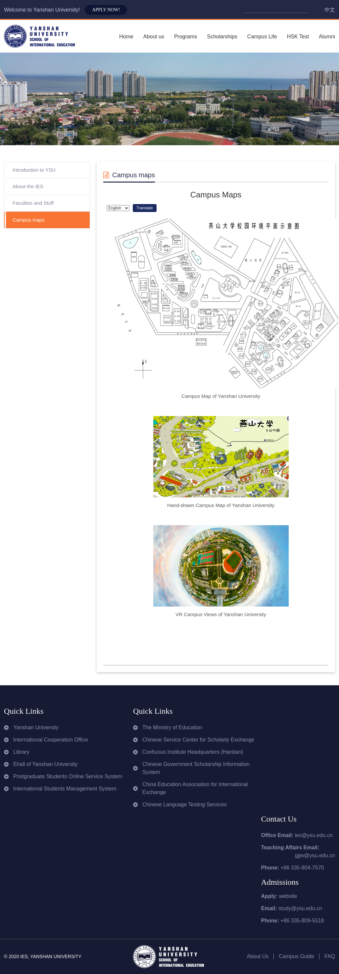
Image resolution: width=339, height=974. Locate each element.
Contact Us (279, 819)
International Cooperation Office (50, 739)
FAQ (329, 956)
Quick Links (23, 711)
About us (153, 36)
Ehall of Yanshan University (45, 764)
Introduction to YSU (34, 170)
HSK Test (298, 36)
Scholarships (222, 36)
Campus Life (262, 36)
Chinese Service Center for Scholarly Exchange (198, 739)
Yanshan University (36, 727)
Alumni (327, 36)
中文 (329, 10)
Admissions (280, 882)
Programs (185, 36)
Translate (144, 208)
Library (21, 752)
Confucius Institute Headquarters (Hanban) (192, 752)
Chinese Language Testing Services (184, 804)
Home (126, 36)
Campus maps (29, 220)
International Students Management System (64, 788)
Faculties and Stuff (33, 203)
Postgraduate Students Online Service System (67, 776)
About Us (257, 956)
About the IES (28, 186)
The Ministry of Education (172, 727)
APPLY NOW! (106, 9)
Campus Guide (296, 956)
